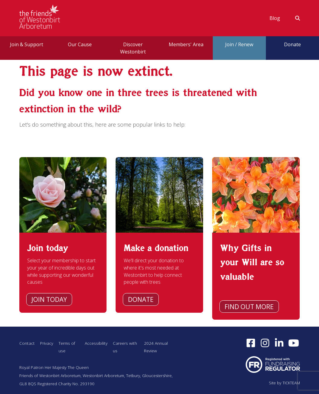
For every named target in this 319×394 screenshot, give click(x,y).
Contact (27, 343)
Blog (275, 18)
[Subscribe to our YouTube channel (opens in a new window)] (294, 343)
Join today (49, 299)
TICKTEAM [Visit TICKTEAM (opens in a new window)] (291, 383)
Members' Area (186, 44)
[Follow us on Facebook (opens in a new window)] (250, 343)
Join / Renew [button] (239, 44)
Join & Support (26, 44)
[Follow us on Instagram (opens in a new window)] (265, 343)
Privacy (47, 343)
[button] (294, 18)
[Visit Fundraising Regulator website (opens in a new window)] (273, 364)
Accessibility (97, 343)
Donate (141, 299)
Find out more (249, 306)
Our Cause (80, 44)
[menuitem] (275, 18)
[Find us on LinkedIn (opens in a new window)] (279, 343)
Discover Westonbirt (133, 48)
